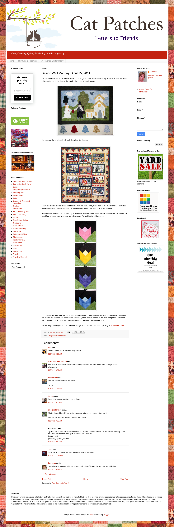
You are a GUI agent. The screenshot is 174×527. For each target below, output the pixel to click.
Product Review (19, 240)
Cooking (16, 206)
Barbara (154, 72)
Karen (50, 396)
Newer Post (46, 479)
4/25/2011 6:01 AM (55, 370)
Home (11, 61)
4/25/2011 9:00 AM (55, 402)
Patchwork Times (118, 325)
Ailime (91, 515)
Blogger (106, 515)
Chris (50, 449)
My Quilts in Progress (27, 61)
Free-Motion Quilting (20, 220)
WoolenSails (53, 378)
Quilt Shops (17, 243)
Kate (49, 348)
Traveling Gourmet (20, 257)
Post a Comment (51, 474)
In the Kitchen (18, 226)
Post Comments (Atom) (60, 483)
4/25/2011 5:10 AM (55, 354)
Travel (15, 254)
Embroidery (17, 209)
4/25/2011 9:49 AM (55, 442)
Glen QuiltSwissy (54, 410)
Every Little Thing (19, 214)
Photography (18, 237)
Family (15, 217)
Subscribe (22, 97)
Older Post (124, 479)
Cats (15, 198)
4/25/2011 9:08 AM (55, 421)
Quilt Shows (17, 246)
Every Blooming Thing (21, 212)
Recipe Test (17, 251)
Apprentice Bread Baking (22, 181)
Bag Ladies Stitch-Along (22, 184)
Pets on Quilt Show (20, 234)
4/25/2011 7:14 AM (55, 389)
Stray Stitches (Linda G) (57, 361)
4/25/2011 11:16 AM (55, 456)
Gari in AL (52, 463)
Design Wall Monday (55, 336)
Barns (15, 187)
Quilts (64, 336)
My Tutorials (143, 92)
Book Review (18, 195)
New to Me (17, 231)
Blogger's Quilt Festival (21, 190)
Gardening (17, 223)
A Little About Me (145, 89)
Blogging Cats (18, 193)
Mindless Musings (19, 229)
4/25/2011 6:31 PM (55, 469)
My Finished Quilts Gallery (52, 61)
